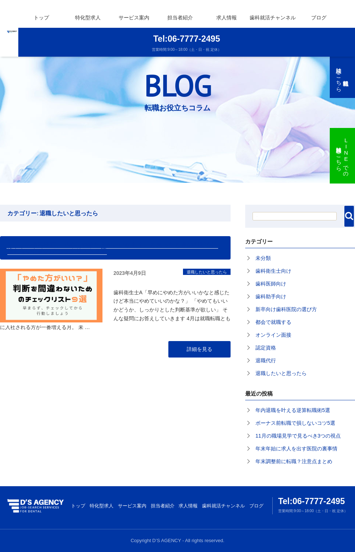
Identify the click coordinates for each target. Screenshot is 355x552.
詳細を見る (199, 349)
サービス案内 (134, 17)
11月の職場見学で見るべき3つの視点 (298, 436)
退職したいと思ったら (207, 272)
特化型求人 (101, 505)
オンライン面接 (273, 335)
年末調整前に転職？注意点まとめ (293, 461)
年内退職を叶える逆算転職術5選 (292, 410)
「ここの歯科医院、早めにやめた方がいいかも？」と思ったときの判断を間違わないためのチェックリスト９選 (112, 248)
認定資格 (265, 348)
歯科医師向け (270, 284)
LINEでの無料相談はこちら (343, 155)
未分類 (263, 258)
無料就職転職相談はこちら (339, 76)
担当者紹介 (180, 17)
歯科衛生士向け (273, 271)
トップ (41, 17)
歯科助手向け (270, 296)
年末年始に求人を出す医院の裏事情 (296, 448)
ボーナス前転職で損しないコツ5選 (295, 423)
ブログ (318, 17)
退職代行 (265, 360)
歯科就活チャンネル (273, 17)
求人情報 (188, 505)
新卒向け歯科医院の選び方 (286, 309)
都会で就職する (273, 322)
